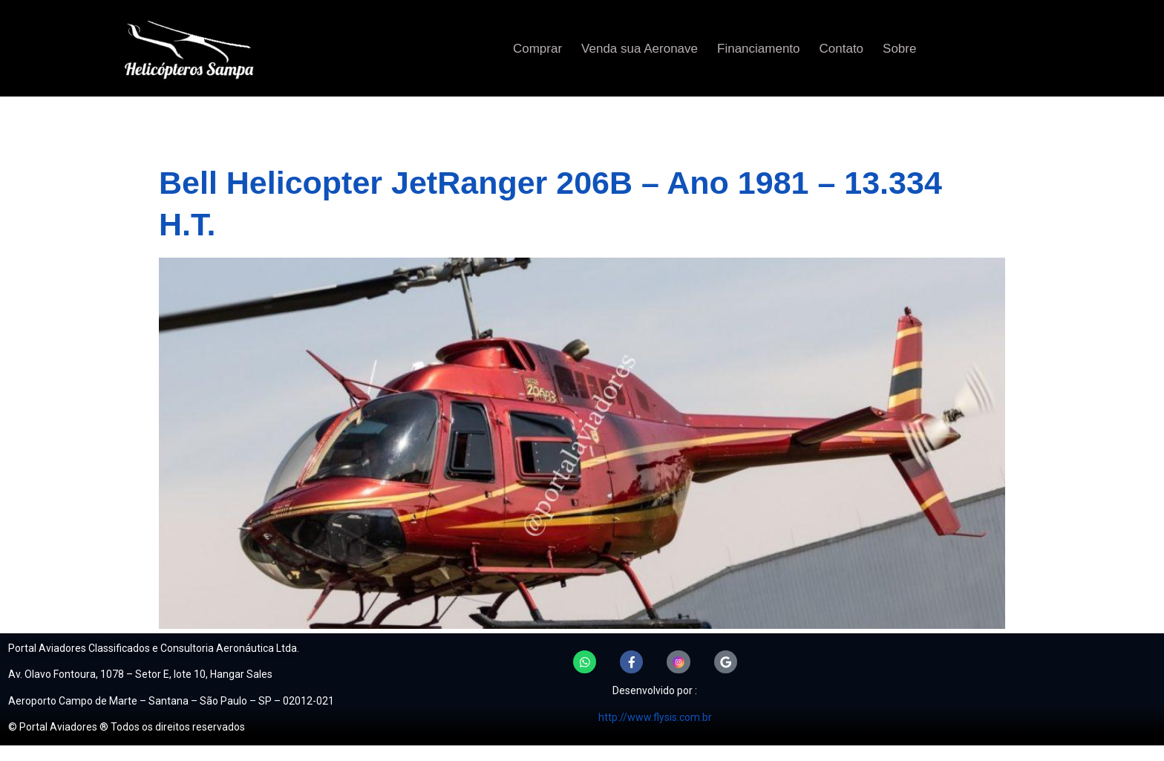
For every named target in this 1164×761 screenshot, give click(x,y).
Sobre (899, 49)
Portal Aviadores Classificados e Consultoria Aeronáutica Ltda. (153, 648)
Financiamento (758, 49)
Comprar (537, 49)
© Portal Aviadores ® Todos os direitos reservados (126, 727)
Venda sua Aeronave (639, 49)
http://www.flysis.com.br (655, 717)
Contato (842, 49)
